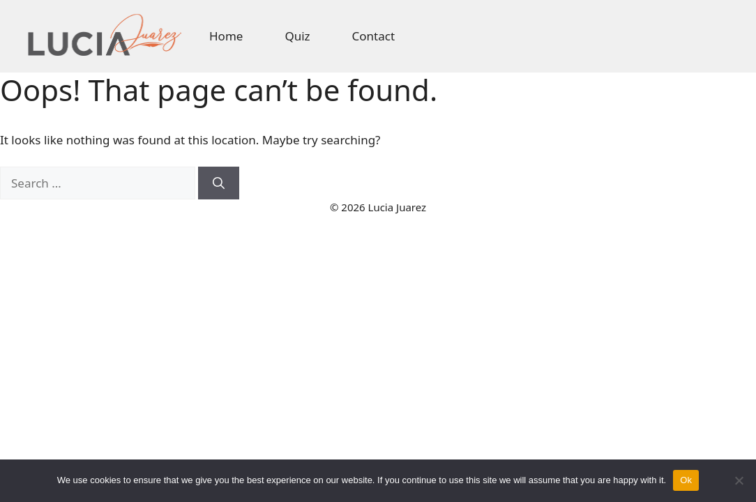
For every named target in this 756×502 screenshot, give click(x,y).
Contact (373, 36)
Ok (686, 480)
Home (226, 36)
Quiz (297, 36)
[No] (739, 480)
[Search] (218, 183)
